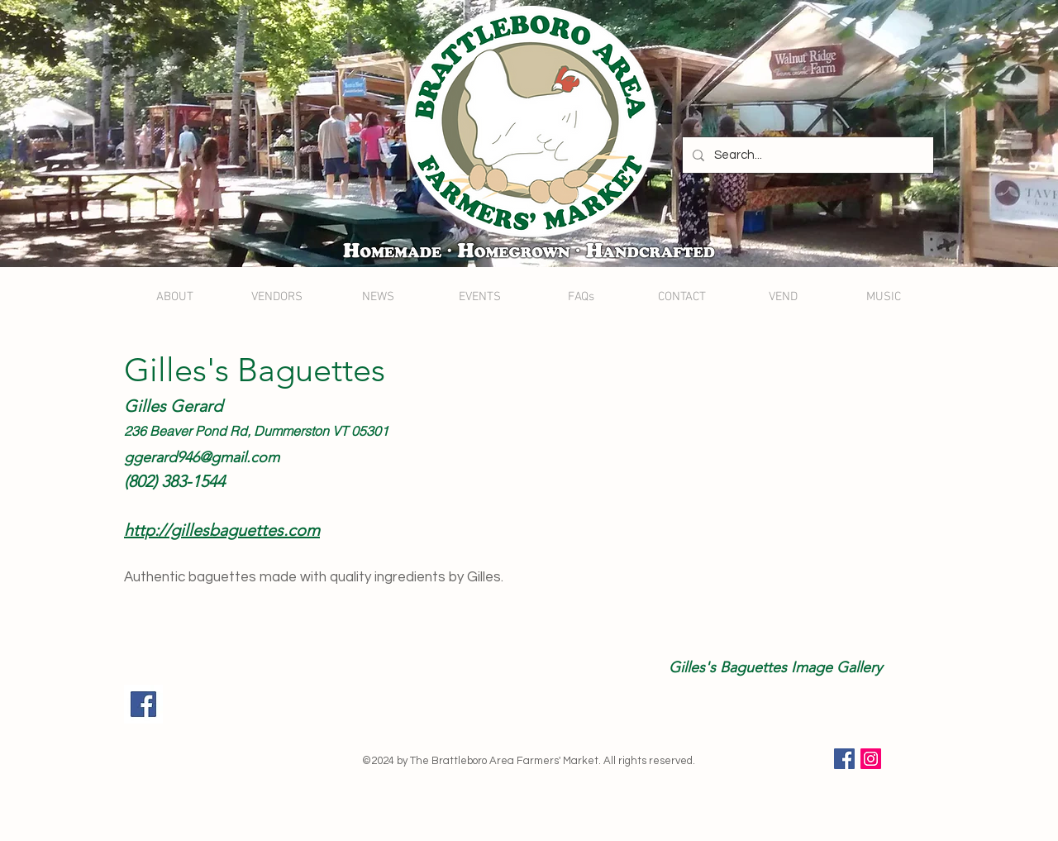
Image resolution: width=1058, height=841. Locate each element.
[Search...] (806, 155)
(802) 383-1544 (174, 481)
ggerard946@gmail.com (201, 457)
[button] (737, 501)
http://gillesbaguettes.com (222, 530)
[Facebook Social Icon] (844, 758)
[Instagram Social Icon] (870, 758)
